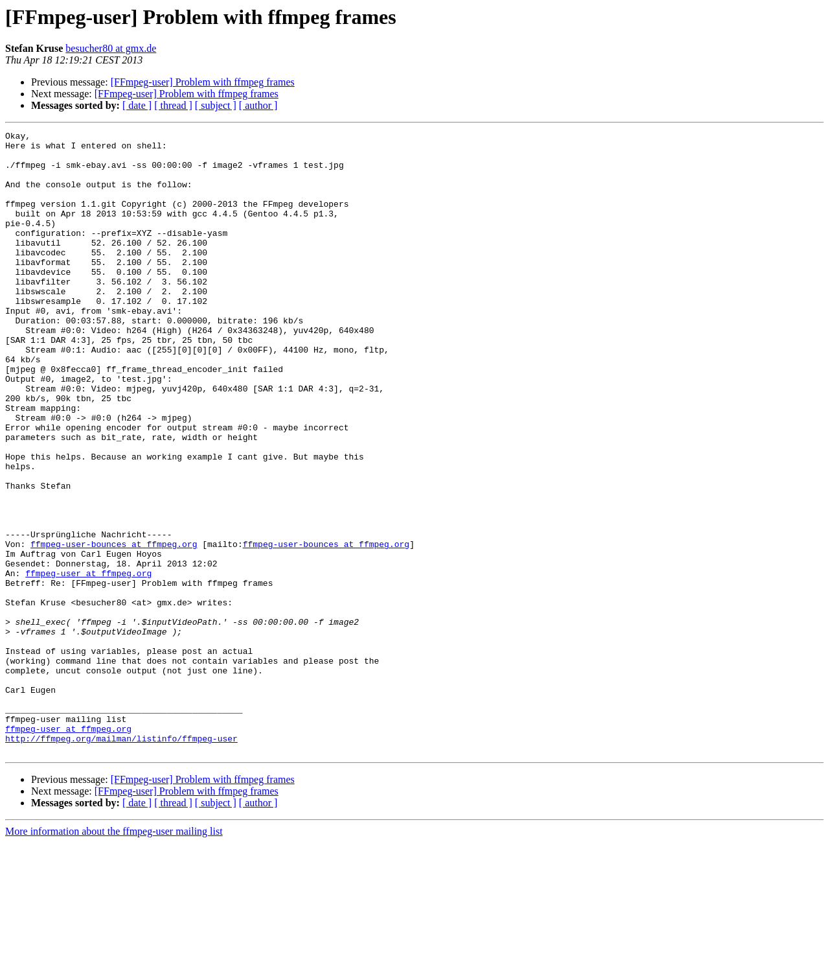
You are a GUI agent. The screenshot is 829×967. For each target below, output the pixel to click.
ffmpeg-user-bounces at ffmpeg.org (113, 627)
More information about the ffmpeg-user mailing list (114, 955)
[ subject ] (215, 105)
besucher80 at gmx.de (110, 48)
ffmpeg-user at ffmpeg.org (88, 662)
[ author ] (258, 105)
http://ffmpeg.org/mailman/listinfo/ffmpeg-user (121, 861)
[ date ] (137, 105)
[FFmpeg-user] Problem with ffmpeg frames (203, 81)
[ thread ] (173, 105)
